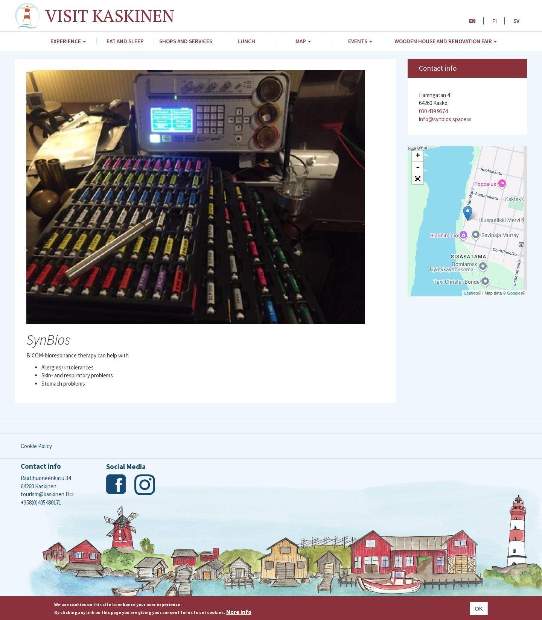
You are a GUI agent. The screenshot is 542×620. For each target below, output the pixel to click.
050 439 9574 (433, 111)
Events (360, 41)
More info (238, 611)
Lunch (246, 41)
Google (516, 293)
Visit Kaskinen (109, 15)
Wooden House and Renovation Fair (445, 41)
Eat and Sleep (125, 41)
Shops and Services (185, 41)
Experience (68, 41)
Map (303, 41)
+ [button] (417, 156)
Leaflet (472, 293)
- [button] (417, 167)
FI (494, 20)
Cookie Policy (36, 446)
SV (516, 20)
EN (472, 20)
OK (479, 608)
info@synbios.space (445, 119)
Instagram (144, 484)
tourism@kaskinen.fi (47, 494)
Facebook (116, 484)
